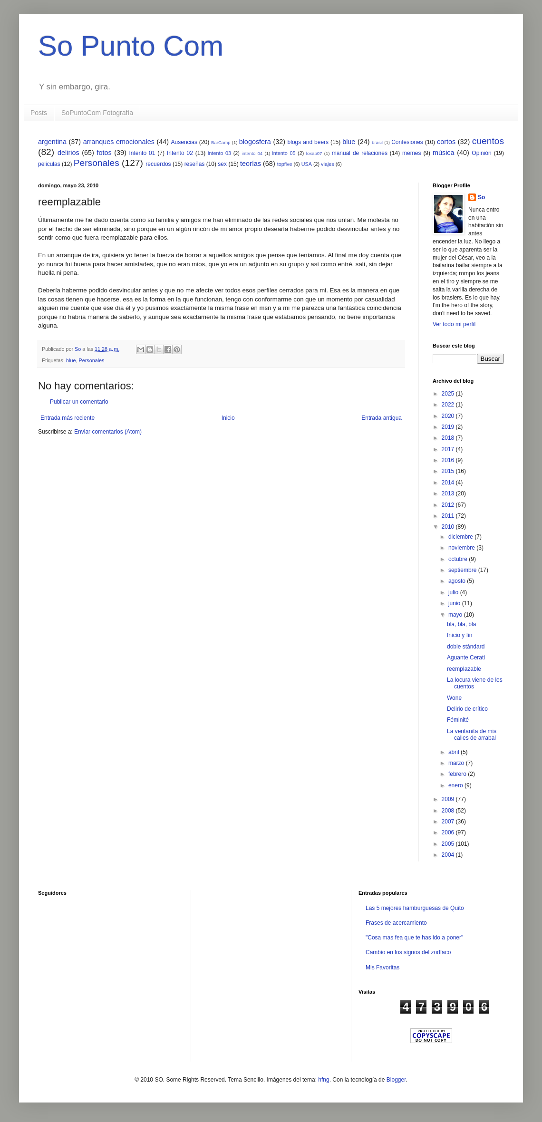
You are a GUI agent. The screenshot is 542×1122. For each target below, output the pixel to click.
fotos (104, 152)
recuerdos (158, 164)
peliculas (49, 164)
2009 (449, 799)
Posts (38, 112)
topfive (284, 164)
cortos (446, 141)
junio (455, 603)
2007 (449, 821)
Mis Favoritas (382, 967)
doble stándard (465, 646)
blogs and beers (308, 142)
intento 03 (219, 153)
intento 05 (283, 153)
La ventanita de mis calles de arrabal (471, 734)
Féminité (458, 719)
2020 (449, 416)
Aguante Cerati (466, 657)
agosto (457, 581)
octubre (458, 559)
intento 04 (252, 153)
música (444, 152)
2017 (449, 449)
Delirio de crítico (467, 709)
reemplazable (464, 669)
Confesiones (407, 142)
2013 (449, 493)
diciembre (461, 536)
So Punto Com (130, 46)
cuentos (488, 141)
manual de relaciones (359, 153)
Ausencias (184, 142)
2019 (449, 427)
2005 (449, 844)
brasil (377, 142)
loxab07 (314, 153)
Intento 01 (142, 153)
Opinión (481, 153)
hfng (323, 1079)
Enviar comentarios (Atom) (108, 431)
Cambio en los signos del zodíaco (408, 952)
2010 (449, 526)
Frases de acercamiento (396, 922)
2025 (449, 393)
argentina (52, 141)
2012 (449, 505)
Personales (96, 163)
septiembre (463, 570)
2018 (449, 438)
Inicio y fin (459, 635)
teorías (250, 163)
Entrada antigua (381, 418)
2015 (449, 471)
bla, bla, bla (461, 624)
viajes (327, 164)
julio (454, 592)
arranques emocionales (119, 141)
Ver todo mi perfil (454, 324)
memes (411, 153)
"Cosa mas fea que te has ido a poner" (414, 937)
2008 (449, 810)
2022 (449, 404)
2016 (449, 460)
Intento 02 (180, 153)
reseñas (194, 164)
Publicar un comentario (79, 401)
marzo (457, 763)
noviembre (462, 547)
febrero (458, 774)
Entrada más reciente (67, 418)
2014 (449, 482)
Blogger (396, 1079)
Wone (454, 698)
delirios (68, 152)
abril (454, 752)
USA (306, 164)
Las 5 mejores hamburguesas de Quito (415, 908)
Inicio (228, 418)
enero (456, 785)
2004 (449, 854)
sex (222, 164)
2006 (449, 832)
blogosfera (255, 141)
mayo (456, 614)
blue (348, 141)
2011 (449, 516)
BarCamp (221, 142)
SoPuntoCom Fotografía (97, 112)
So (481, 197)
